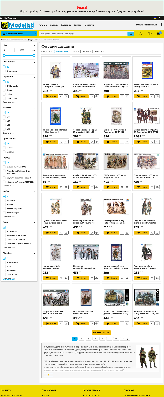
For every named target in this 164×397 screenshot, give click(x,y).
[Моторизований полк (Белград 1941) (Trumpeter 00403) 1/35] (116, 252)
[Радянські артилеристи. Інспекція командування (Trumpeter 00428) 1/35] (56, 161)
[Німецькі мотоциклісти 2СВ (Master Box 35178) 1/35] (147, 298)
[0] (9, 50)
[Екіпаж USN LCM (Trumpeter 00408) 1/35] (56, 70)
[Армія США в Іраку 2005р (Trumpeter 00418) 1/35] (86, 161)
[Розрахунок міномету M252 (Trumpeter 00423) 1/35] (116, 207)
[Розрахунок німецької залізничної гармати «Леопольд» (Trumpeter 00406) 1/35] (56, 298)
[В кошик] (50, 96)
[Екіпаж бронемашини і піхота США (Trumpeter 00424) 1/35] (86, 207)
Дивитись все (8, 102)
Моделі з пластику (92, 395)
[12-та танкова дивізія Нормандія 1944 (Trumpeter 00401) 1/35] (86, 298)
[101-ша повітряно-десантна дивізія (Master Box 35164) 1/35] (116, 298)
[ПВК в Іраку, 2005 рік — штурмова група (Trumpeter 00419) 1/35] (116, 161)
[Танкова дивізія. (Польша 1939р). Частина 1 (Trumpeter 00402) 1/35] (56, 116)
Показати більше (101, 333)
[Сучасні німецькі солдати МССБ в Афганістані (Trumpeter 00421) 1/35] (56, 207)
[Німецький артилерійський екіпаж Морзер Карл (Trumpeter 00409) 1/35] (86, 252)
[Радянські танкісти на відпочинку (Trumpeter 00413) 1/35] (147, 207)
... (109, 339)
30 (116, 339)
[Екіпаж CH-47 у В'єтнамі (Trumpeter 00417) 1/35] (116, 116)
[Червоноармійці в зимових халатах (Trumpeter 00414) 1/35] (56, 252)
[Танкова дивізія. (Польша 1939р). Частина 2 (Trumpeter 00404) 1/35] (147, 70)
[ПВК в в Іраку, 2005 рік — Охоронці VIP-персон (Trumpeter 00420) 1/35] (147, 161)
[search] (86, 33)
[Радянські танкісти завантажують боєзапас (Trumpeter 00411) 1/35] (147, 252)
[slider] (4, 55)
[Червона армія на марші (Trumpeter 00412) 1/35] (86, 116)
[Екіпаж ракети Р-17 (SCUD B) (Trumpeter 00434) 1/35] (147, 116)
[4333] (25, 50)
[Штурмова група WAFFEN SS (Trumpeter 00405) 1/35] (116, 70)
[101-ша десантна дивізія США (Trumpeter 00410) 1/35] (86, 70)
